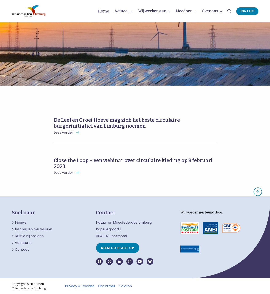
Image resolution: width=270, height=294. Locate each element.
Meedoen (184, 11)
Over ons (210, 11)
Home (103, 11)
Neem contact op (117, 248)
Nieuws (20, 222)
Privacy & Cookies (79, 286)
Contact (247, 11)
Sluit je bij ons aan (29, 236)
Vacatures (23, 243)
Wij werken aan (152, 11)
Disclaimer (106, 286)
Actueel (121, 11)
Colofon (125, 286)
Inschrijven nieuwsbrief (34, 229)
